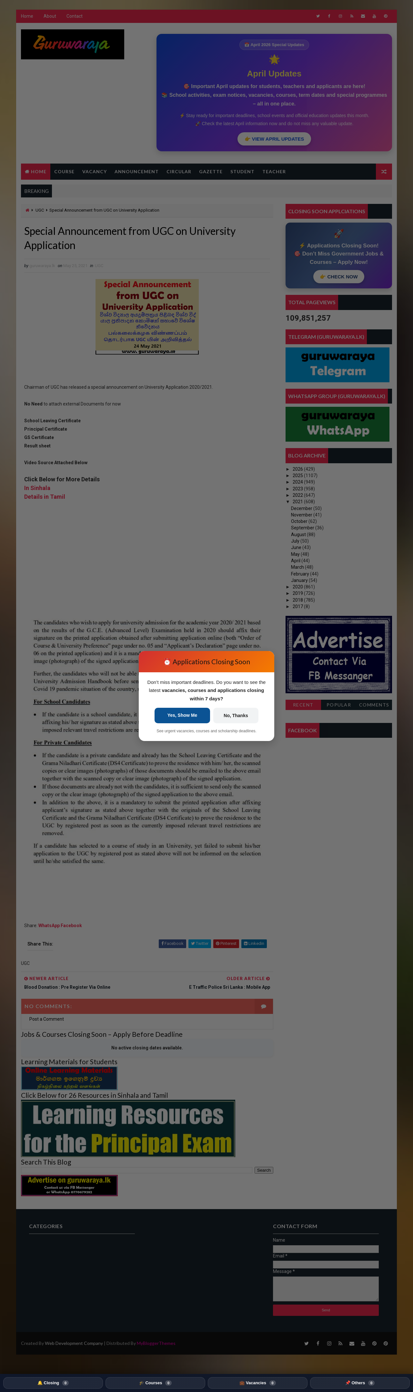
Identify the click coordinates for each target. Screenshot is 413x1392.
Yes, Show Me (182, 715)
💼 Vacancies (257, 1383)
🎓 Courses (155, 1383)
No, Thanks (236, 715)
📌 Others (360, 1383)
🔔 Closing (53, 1383)
